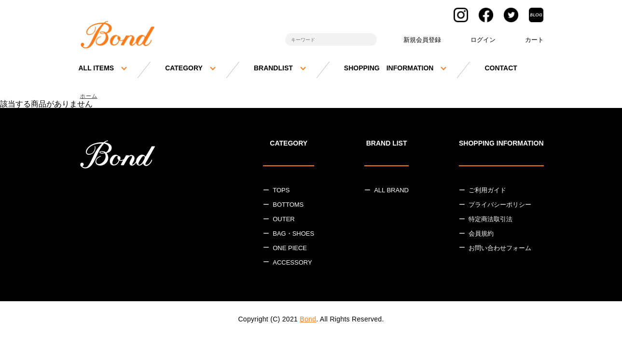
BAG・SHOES (293, 235)
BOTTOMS (288, 206)
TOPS (281, 191)
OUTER (284, 220)
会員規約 (481, 235)
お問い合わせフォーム (500, 249)
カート (534, 39)
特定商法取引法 (490, 220)
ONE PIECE (290, 249)
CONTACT (500, 68)
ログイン (483, 39)
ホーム (90, 96)
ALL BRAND (391, 191)
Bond (308, 320)
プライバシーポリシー (500, 206)
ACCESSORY (292, 263)
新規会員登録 (422, 39)
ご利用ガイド (487, 191)
